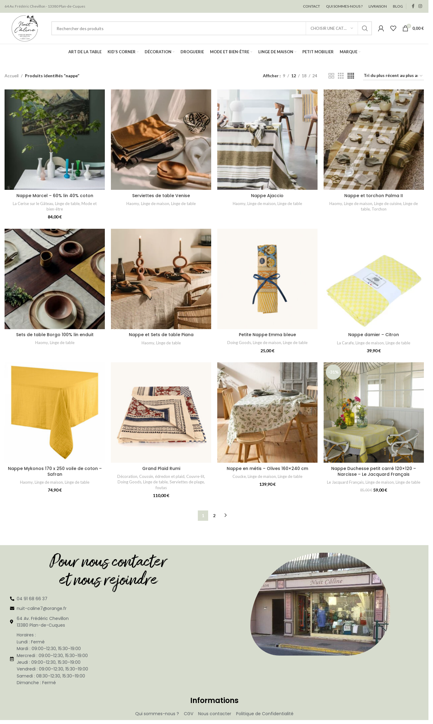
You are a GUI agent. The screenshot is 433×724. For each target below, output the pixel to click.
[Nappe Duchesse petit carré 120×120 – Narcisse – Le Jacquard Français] (374, 413)
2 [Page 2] (214, 515)
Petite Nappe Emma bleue (267, 335)
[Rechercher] (211, 29)
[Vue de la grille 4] (351, 76)
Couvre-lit (195, 476)
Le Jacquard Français (345, 482)
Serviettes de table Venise (161, 196)
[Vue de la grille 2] (331, 76)
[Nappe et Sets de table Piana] (161, 279)
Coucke (239, 476)
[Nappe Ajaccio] (267, 140)
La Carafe (345, 343)
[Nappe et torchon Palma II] (374, 140)
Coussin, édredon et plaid (161, 476)
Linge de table (67, 203)
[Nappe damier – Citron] (374, 279)
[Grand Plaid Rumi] (161, 413)
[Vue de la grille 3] (341, 76)
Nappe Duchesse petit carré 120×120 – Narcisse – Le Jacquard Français (374, 472)
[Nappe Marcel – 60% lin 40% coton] (55, 140)
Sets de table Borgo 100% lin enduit (55, 335)
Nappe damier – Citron (374, 335)
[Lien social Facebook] (413, 6)
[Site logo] (25, 28)
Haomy (133, 203)
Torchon (379, 209)
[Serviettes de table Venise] (161, 140)
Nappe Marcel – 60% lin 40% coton (54, 196)
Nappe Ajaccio (267, 196)
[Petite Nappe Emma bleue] (267, 279)
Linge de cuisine (388, 203)
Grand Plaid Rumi (161, 469)
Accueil (12, 76)
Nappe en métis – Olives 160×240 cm (267, 469)
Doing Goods (239, 343)
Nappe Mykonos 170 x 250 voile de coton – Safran (55, 472)
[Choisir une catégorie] (332, 28)
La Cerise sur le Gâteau (33, 203)
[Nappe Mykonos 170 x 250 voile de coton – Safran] (55, 413)
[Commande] (393, 76)
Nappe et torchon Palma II (374, 196)
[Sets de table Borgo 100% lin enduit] (55, 279)
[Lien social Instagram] (420, 6)
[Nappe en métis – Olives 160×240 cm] (267, 413)
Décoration (127, 476)
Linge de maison (155, 203)
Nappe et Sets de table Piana (161, 335)
